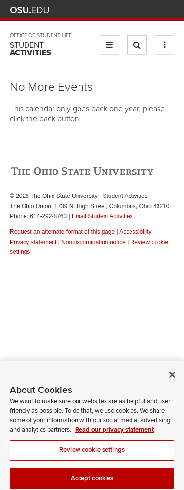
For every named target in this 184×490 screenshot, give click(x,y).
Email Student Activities (102, 216)
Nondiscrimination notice (93, 242)
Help (96, 10)
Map (125, 10)
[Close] (172, 377)
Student (30, 49)
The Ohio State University (29, 10)
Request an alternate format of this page (62, 231)
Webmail (154, 10)
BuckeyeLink (110, 10)
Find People (139, 10)
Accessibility (135, 231)
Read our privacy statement (114, 433)
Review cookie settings (92, 452)
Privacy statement (33, 242)
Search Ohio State (168, 10)
